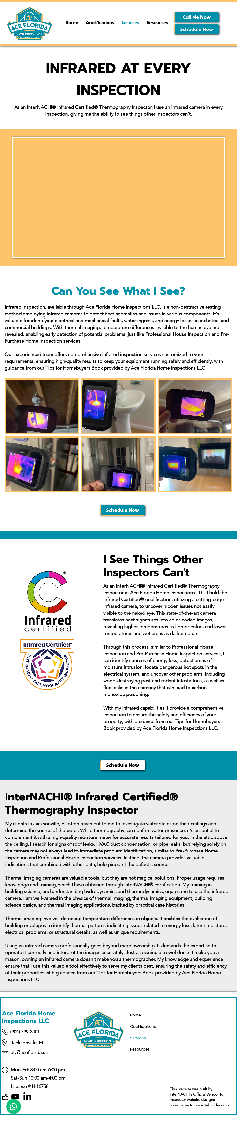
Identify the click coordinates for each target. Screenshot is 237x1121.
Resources (140, 1049)
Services (138, 1038)
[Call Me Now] (196, 17)
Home (135, 1015)
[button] (157, 23)
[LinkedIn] (27, 1096)
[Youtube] (15, 1096)
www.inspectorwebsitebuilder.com (199, 1105)
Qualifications (143, 1026)
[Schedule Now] (196, 29)
